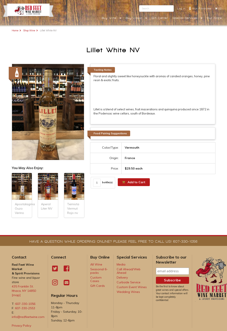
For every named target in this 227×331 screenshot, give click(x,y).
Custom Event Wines (132, 287)
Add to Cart (133, 182)
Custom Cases (96, 279)
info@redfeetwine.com (28, 317)
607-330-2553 (25, 308)
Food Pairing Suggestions (110, 133)
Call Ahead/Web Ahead (128, 271)
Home (15, 30)
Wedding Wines (128, 292)
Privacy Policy (21, 326)
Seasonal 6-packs (99, 271)
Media (121, 264)
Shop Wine (29, 30)
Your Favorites (200, 8)
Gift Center (160, 18)
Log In (181, 8)
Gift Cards (97, 286)
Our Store (214, 18)
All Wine (96, 264)
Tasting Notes (103, 69)
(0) (218, 8)
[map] (16, 295)
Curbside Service (128, 282)
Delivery (122, 277)
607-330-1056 (25, 304)
